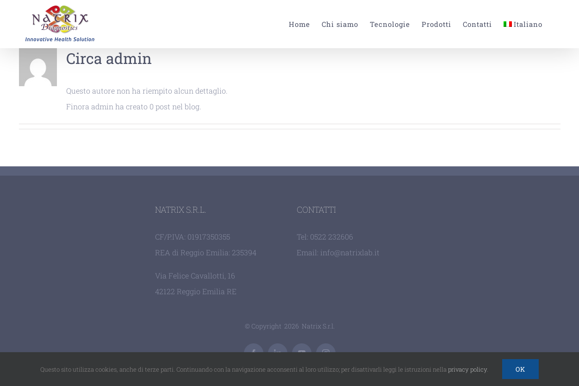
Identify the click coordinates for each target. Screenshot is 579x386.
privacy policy (467, 369)
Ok (520, 369)
